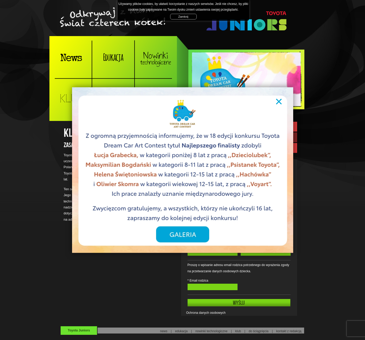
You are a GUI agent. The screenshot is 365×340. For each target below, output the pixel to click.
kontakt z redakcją (289, 331)
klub (238, 331)
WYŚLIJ (239, 303)
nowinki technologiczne (211, 331)
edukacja (181, 331)
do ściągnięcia (258, 331)
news (163, 331)
